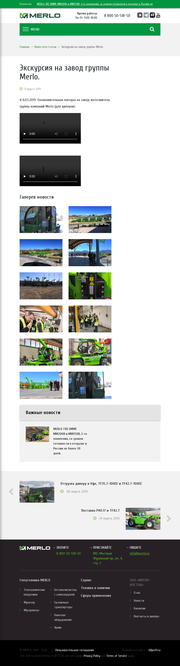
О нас (137, 593)
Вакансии (139, 608)
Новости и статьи (45, 47)
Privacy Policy (92, 656)
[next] (32, 4)
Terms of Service (116, 656)
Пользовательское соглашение (74, 650)
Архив (57, 627)
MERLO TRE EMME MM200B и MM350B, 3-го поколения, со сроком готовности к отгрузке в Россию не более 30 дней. (70, 441)
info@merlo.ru (140, 553)
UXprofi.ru (154, 650)
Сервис (86, 580)
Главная (24, 47)
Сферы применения (96, 595)
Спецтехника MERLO (35, 580)
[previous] (28, 4)
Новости (139, 600)
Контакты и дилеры (146, 616)
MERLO (40, 15)
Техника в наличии (95, 588)
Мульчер (29, 602)
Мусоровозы (31, 610)
